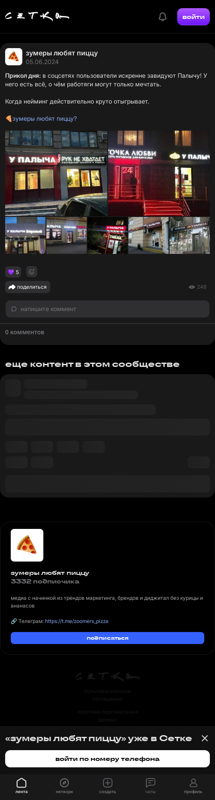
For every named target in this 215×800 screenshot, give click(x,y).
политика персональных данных (107, 715)
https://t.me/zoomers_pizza (77, 621)
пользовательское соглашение (107, 695)
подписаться (108, 637)
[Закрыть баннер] (205, 738)
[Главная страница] (37, 17)
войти (193, 16)
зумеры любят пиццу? (44, 118)
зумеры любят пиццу (62, 53)
